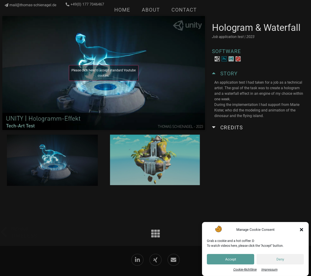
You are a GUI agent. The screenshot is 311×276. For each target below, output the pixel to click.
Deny (280, 259)
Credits (231, 127)
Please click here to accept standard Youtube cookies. (103, 72)
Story (229, 73)
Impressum (269, 270)
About (151, 10)
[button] (301, 230)
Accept (230, 259)
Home (122, 10)
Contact (184, 10)
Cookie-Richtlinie (245, 270)
